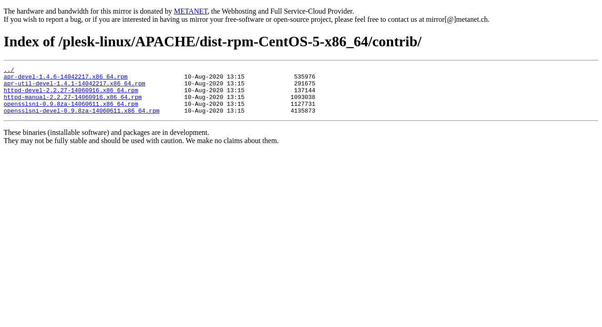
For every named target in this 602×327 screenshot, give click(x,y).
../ (9, 71)
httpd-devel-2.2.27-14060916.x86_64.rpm (71, 95)
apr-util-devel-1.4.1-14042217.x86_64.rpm (74, 87)
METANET (190, 11)
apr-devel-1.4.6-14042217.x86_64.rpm (66, 79)
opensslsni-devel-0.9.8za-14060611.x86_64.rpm (81, 120)
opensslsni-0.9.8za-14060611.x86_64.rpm (71, 112)
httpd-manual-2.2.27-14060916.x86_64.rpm (73, 103)
